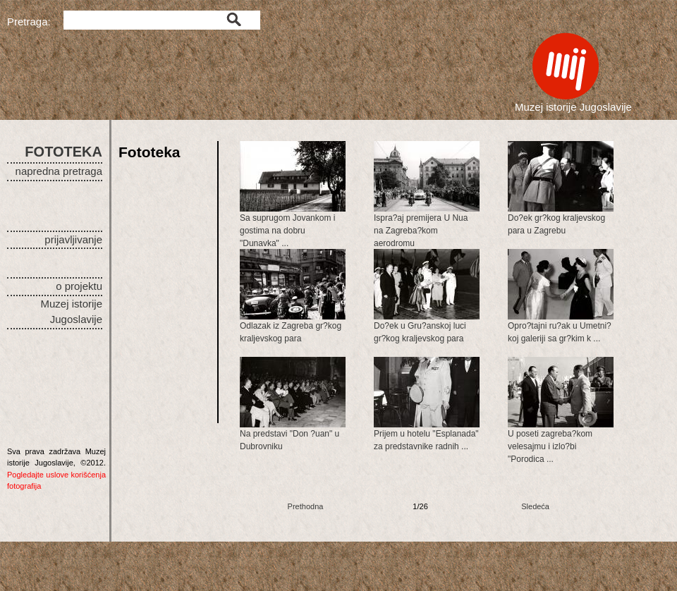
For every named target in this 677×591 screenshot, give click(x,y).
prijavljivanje (73, 239)
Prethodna (306, 506)
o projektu (79, 286)
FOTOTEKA (63, 151)
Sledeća (535, 506)
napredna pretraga (59, 171)
